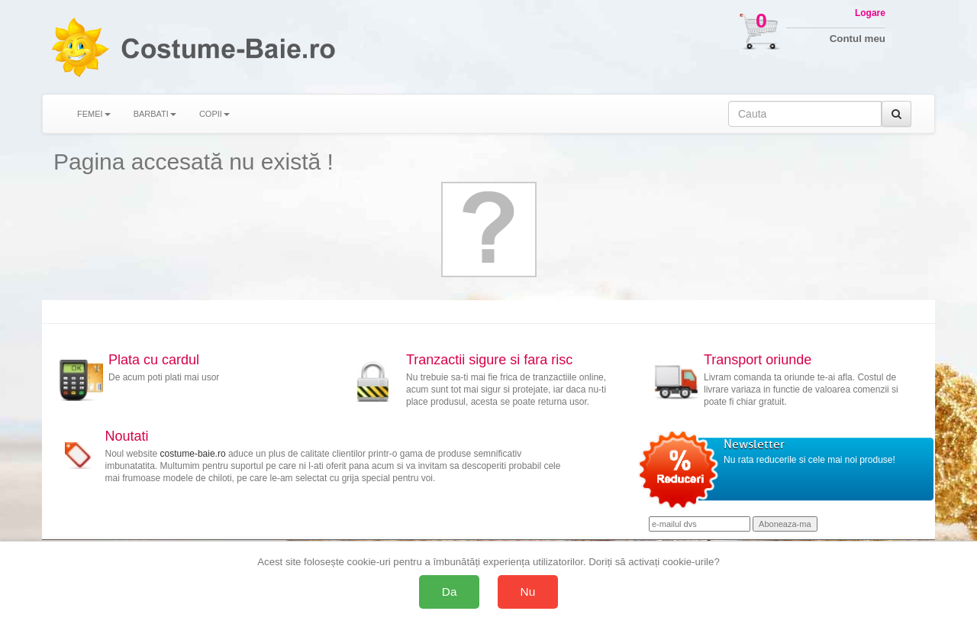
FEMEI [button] (94, 113)
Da (449, 591)
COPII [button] (214, 113)
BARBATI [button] (155, 113)
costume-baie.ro (193, 453)
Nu (528, 591)
